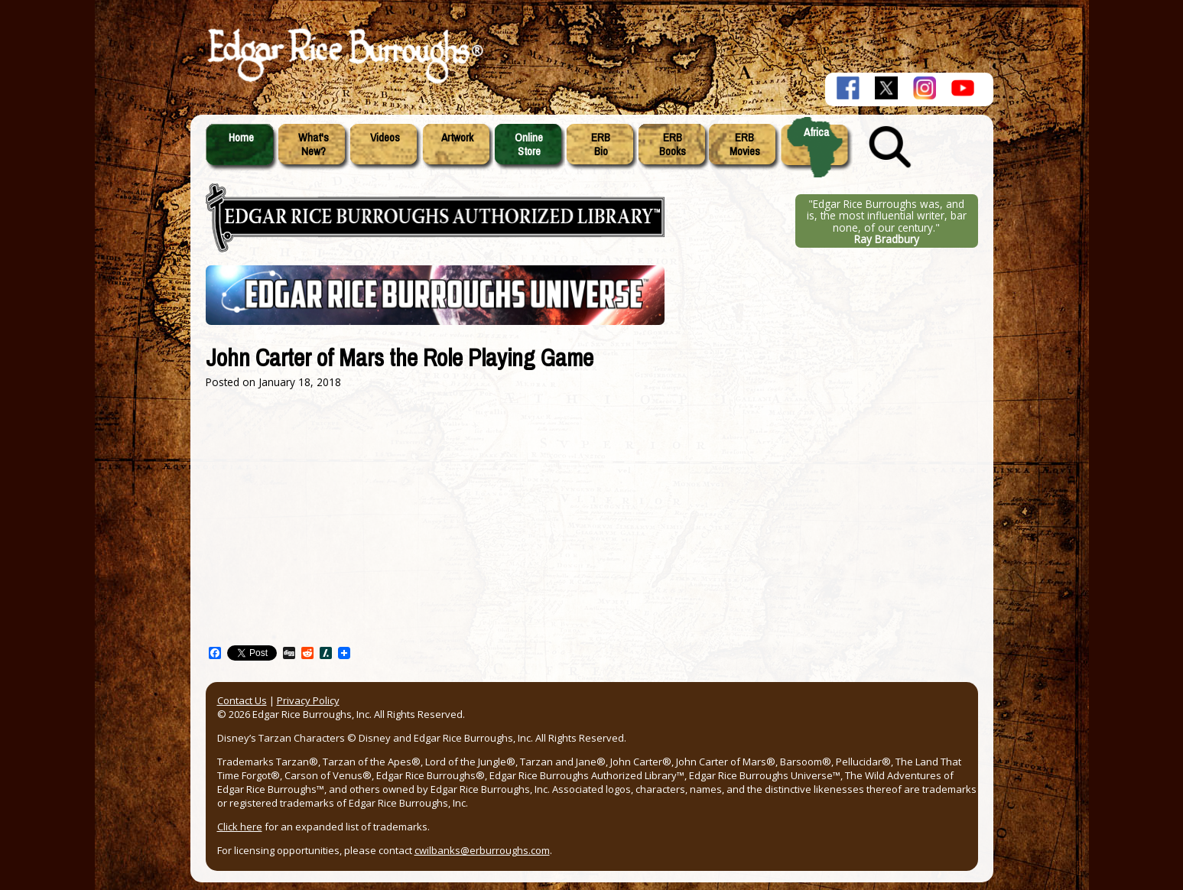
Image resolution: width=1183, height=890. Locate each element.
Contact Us (242, 700)
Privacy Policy (308, 700)
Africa (816, 132)
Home (241, 137)
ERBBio (600, 144)
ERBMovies (745, 144)
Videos (385, 137)
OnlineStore (529, 144)
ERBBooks (672, 144)
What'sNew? (313, 144)
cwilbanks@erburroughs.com (482, 850)
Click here (239, 826)
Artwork (457, 137)
